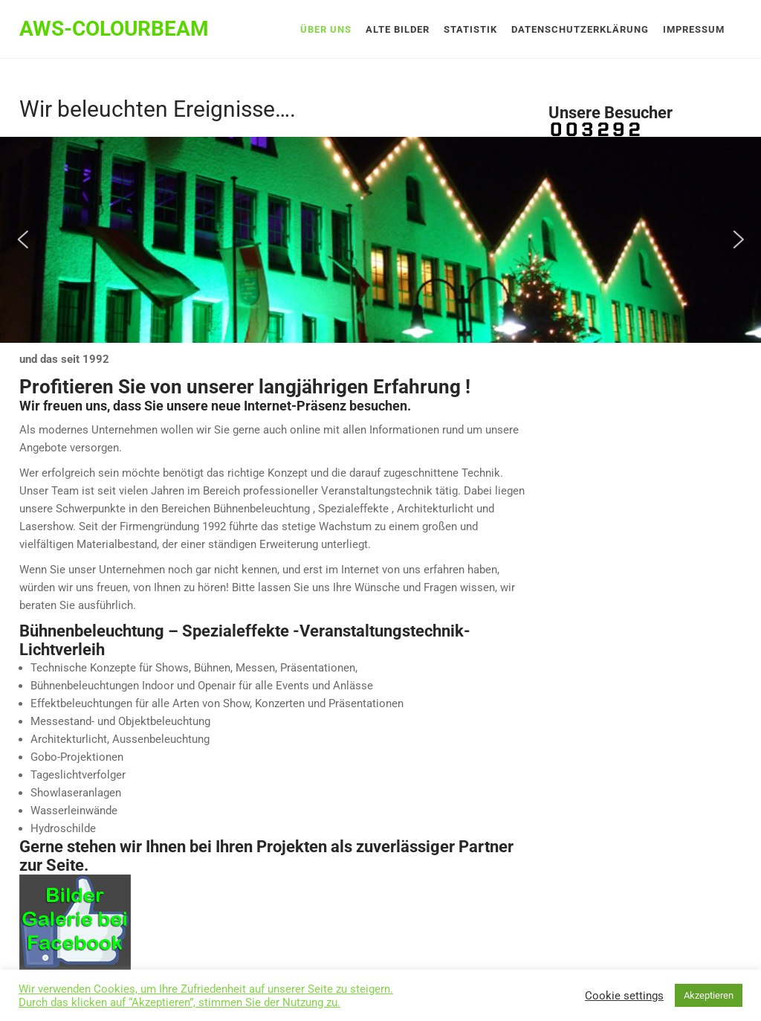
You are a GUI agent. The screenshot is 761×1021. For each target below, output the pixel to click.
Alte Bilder (398, 29)
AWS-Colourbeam (114, 28)
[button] (22, 239)
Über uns (326, 29)
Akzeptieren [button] (709, 995)
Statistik (470, 29)
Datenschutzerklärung (580, 29)
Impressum (694, 29)
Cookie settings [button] (624, 995)
